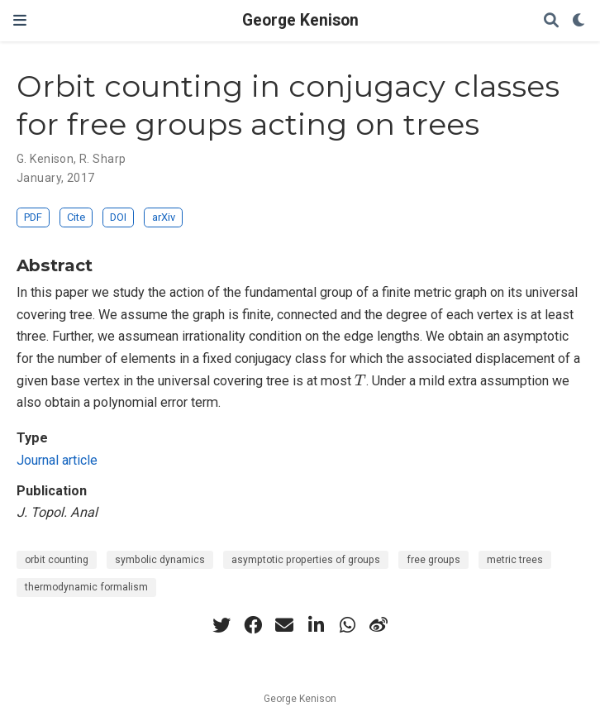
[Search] (551, 21)
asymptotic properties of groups (305, 560)
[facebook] (252, 625)
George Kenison (300, 20)
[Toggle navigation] (19, 20)
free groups (433, 560)
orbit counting (56, 560)
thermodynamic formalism (86, 587)
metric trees (515, 560)
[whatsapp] (347, 625)
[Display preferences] (579, 21)
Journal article (57, 460)
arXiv (163, 217)
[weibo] (378, 625)
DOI (118, 217)
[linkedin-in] (315, 625)
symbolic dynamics (160, 560)
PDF (33, 217)
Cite (76, 217)
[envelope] (284, 625)
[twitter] (221, 625)
